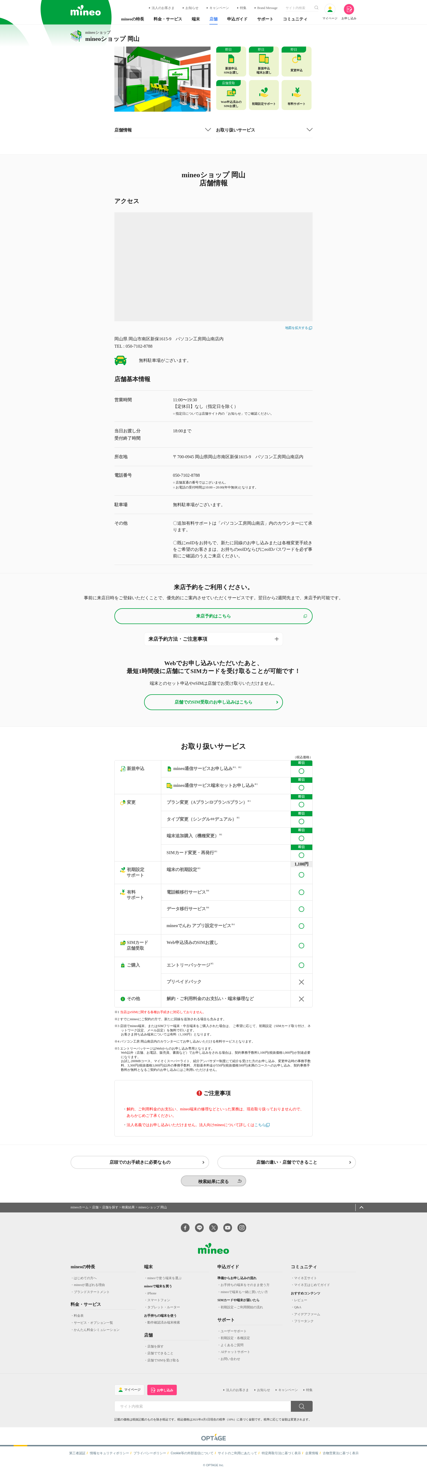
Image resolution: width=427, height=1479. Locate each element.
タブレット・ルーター (163, 1311)
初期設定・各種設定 (235, 1341)
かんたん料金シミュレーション (97, 1333)
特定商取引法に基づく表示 (281, 1457)
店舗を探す (110, 1211)
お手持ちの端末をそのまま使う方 (245, 1288)
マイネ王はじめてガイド (312, 1288)
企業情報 (311, 1457)
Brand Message (267, 8)
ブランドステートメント (92, 1295)
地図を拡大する (298, 328)
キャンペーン (219, 8)
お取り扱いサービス (235, 130)
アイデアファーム (307, 1317)
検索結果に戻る (213, 1184)
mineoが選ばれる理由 (89, 1288)
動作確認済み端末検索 (163, 1326)
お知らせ (192, 8)
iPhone (151, 1296)
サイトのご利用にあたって (237, 1457)
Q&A (297, 1311)
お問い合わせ (230, 1362)
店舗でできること (160, 1357)
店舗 (95, 1211)
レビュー (300, 1304)
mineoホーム (80, 1211)
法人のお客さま (163, 8)
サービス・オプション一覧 (93, 1326)
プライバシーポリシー (149, 1457)
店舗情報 (123, 130)
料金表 (79, 1319)
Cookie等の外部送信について (192, 1457)
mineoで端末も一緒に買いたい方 (244, 1295)
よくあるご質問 (232, 1348)
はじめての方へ (85, 1281)
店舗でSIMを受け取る (163, 1364)
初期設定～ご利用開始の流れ (242, 1311)
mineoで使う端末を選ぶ (164, 1281)
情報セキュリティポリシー (109, 1457)
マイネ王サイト (305, 1281)
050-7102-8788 (186, 475)
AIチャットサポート (235, 1355)
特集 (243, 8)
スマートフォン (158, 1304)
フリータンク (304, 1325)
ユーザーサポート (234, 1334)
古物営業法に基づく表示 (341, 1457)
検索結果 (128, 1211)
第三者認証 (77, 1457)
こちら (260, 1126)
